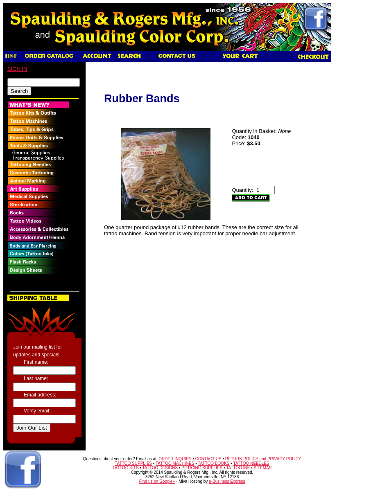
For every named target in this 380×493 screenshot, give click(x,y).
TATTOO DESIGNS (160, 468)
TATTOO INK (238, 468)
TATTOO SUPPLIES (133, 463)
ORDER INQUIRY (174, 459)
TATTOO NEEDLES (251, 463)
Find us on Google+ (157, 481)
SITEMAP (263, 468)
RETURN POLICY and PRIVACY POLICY (263, 459)
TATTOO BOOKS (213, 463)
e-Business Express (227, 481)
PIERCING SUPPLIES (201, 468)
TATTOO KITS (126, 468)
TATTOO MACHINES (175, 463)
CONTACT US (208, 459)
